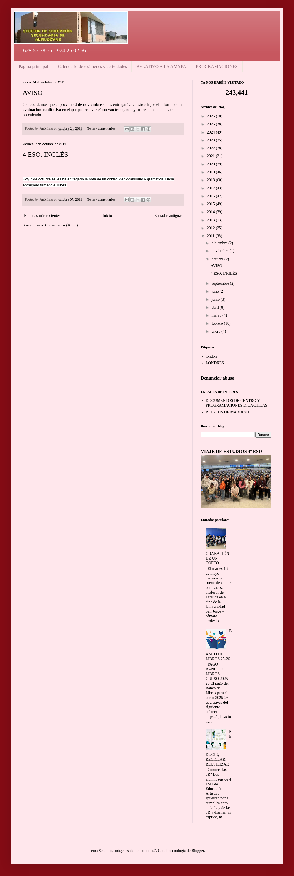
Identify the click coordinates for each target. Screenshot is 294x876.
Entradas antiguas (168, 215)
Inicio (107, 215)
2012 (211, 228)
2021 (211, 156)
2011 (211, 236)
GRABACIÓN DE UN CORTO (217, 558)
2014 (211, 212)
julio (215, 291)
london (211, 356)
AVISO (32, 92)
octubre (217, 259)
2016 (211, 196)
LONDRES (215, 363)
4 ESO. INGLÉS (45, 154)
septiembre (220, 283)
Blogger (198, 851)
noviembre (220, 251)
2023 (211, 140)
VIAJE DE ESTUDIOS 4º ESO (231, 451)
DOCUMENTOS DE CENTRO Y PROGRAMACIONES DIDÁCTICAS (236, 403)
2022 (211, 148)
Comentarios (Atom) (61, 225)
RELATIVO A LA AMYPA (161, 66)
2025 (211, 124)
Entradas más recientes (42, 215)
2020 (211, 164)
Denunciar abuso (217, 378)
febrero (217, 323)
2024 (211, 132)
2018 (211, 180)
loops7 (150, 851)
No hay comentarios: (102, 128)
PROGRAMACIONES (217, 66)
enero (216, 331)
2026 (211, 116)
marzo (216, 315)
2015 (211, 204)
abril (215, 307)
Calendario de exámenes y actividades (92, 66)
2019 (211, 172)
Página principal (33, 66)
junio (215, 299)
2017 (211, 188)
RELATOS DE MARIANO (227, 412)
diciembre (219, 243)
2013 (211, 220)
